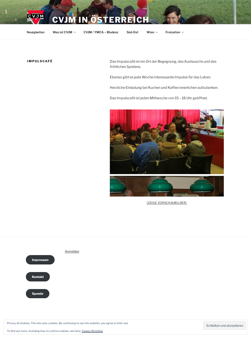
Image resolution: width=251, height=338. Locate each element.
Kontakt (38, 277)
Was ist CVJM (64, 32)
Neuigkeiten (35, 32)
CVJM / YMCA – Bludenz (101, 32)
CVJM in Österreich (100, 20)
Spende (37, 293)
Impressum (40, 260)
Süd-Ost (132, 32)
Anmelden (72, 251)
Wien (152, 32)
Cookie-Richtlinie (92, 331)
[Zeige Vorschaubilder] (167, 202)
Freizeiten (175, 32)
